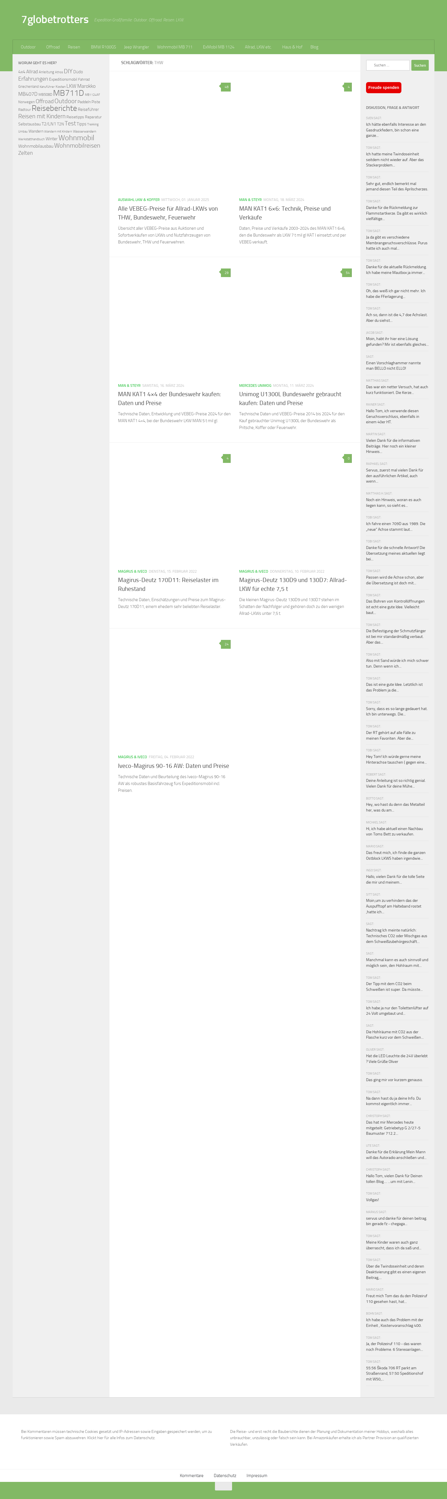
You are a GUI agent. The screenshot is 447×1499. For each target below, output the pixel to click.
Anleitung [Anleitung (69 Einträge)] (46, 72)
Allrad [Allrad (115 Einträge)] (32, 71)
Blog (314, 47)
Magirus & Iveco (132, 571)
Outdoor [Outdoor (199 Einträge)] (65, 101)
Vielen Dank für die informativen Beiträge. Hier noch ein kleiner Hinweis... (393, 446)
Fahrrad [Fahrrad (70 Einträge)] (84, 79)
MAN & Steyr (250, 200)
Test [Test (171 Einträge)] (70, 123)
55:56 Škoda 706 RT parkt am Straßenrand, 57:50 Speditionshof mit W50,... (394, 1374)
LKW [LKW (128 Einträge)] (71, 86)
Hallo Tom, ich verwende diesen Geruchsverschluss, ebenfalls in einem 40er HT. (392, 416)
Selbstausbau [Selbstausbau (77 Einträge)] (29, 124)
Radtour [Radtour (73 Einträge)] (24, 109)
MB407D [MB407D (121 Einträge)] (28, 94)
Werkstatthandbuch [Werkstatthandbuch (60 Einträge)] (31, 139)
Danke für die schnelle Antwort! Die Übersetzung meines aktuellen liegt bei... (395, 553)
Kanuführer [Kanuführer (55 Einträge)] (47, 87)
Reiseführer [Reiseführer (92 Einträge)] (88, 109)
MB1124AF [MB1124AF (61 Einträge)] (92, 95)
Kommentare (192, 1475)
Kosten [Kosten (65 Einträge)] (61, 87)
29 (226, 273)
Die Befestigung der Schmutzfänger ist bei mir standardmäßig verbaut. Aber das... (396, 636)
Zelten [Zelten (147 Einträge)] (25, 153)
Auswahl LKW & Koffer (139, 200)
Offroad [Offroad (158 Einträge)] (45, 101)
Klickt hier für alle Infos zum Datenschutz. (121, 1437)
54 (347, 273)
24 (226, 644)
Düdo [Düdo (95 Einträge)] (78, 71)
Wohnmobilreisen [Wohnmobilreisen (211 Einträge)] (77, 145)
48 (226, 87)
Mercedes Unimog (255, 385)
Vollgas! (372, 1199)
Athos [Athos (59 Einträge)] (59, 72)
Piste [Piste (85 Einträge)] (96, 101)
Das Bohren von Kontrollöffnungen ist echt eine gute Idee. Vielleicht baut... (395, 607)
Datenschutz (225, 1475)
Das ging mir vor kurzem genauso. (394, 1079)
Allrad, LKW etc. (258, 47)
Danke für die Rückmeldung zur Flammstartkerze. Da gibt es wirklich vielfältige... (396, 213)
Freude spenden (383, 87)
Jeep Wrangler (136, 47)
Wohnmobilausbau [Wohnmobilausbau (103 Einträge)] (35, 146)
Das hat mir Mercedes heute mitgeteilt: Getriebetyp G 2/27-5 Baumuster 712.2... (393, 1128)
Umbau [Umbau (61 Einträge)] (23, 131)
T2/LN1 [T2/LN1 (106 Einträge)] (49, 124)
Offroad (53, 47)
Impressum (257, 1475)
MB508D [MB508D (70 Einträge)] (45, 94)
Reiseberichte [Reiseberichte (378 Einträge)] (54, 108)
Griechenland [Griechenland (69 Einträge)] (28, 86)
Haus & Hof (292, 47)
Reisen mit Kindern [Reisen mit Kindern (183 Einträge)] (42, 116)
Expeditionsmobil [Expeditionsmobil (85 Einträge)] (63, 79)
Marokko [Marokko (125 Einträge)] (86, 86)
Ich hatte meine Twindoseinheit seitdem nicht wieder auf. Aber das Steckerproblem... (395, 160)
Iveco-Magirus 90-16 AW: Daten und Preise (173, 765)
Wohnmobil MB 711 (174, 47)
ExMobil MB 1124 (218, 47)
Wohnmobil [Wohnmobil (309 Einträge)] (76, 137)
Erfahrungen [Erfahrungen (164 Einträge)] (33, 78)
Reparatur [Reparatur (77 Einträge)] (93, 117)
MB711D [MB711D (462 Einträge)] (68, 93)
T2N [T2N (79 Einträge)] (60, 124)
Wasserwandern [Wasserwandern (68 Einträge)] (84, 131)
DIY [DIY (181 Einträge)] (68, 71)
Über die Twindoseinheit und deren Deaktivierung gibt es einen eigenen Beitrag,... (396, 1272)
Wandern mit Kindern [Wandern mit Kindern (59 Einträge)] (58, 131)
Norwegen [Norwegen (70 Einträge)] (26, 102)
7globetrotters (54, 19)
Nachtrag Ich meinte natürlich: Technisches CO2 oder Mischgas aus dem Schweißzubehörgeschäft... (396, 936)
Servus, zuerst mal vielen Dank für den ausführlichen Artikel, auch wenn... (394, 476)
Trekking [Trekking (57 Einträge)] (93, 124)
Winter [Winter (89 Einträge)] (52, 138)
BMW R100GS (103, 47)
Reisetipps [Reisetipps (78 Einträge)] (75, 117)
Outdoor (28, 47)
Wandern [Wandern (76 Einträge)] (36, 131)
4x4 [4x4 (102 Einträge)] (21, 71)
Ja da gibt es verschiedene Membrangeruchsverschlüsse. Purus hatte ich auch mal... (397, 243)
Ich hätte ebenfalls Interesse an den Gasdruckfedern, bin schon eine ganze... (396, 130)
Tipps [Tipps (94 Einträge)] (81, 124)
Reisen (74, 47)
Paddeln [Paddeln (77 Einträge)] (84, 101)
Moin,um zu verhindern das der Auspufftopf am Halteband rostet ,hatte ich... (393, 906)
